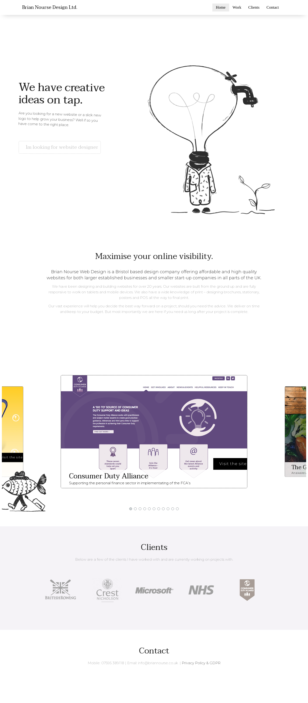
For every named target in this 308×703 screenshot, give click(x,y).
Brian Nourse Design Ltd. (49, 7)
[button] (61, 138)
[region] (154, 121)
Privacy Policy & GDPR (201, 663)
